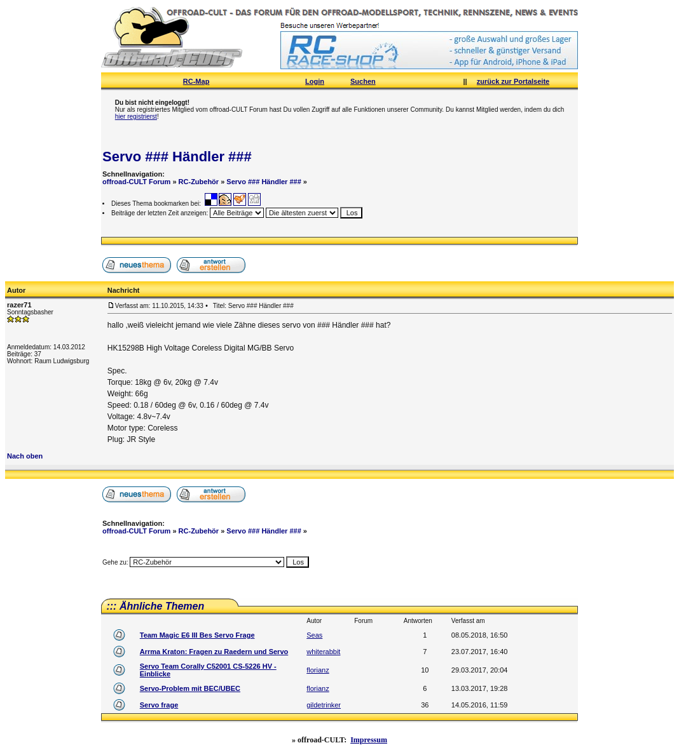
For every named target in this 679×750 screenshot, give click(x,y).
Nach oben (25, 456)
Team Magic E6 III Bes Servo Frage (197, 635)
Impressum (368, 739)
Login (314, 81)
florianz (317, 670)
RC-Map (196, 81)
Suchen (363, 81)
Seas (314, 635)
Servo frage (159, 705)
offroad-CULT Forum (136, 181)
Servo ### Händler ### (177, 156)
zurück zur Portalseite (513, 81)
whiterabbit (323, 651)
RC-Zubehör (199, 181)
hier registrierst (136, 116)
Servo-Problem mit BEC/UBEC (190, 688)
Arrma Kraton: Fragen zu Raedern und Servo (214, 651)
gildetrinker (323, 705)
